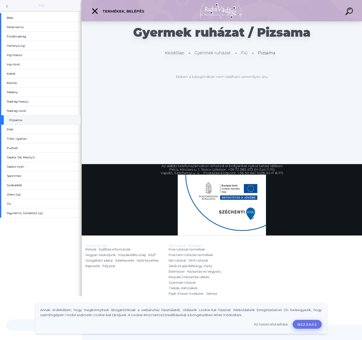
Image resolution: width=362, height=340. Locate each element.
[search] (349, 12)
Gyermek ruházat (213, 53)
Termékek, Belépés (117, 11)
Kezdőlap (174, 53)
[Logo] (221, 10)
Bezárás (307, 324)
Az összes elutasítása (271, 324)
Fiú (41, 5)
